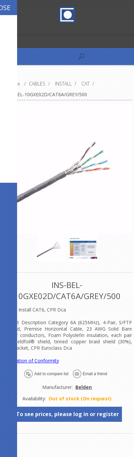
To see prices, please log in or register (67, 414)
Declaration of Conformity (30, 360)
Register (6, 29)
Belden (83, 387)
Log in (19, 29)
